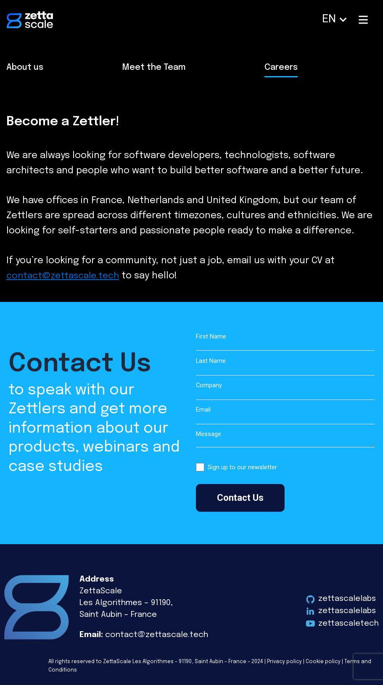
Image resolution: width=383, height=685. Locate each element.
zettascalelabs (347, 599)
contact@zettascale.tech (65, 275)
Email (285, 415)
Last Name (285, 366)
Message (285, 440)
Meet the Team (154, 67)
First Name (285, 342)
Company (285, 390)
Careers (281, 67)
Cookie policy (323, 661)
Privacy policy (284, 661)
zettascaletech (348, 623)
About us (24, 67)
